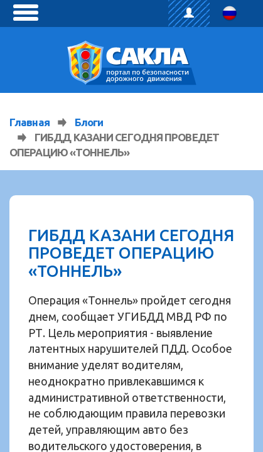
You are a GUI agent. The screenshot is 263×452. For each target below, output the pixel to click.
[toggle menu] (25, 12)
